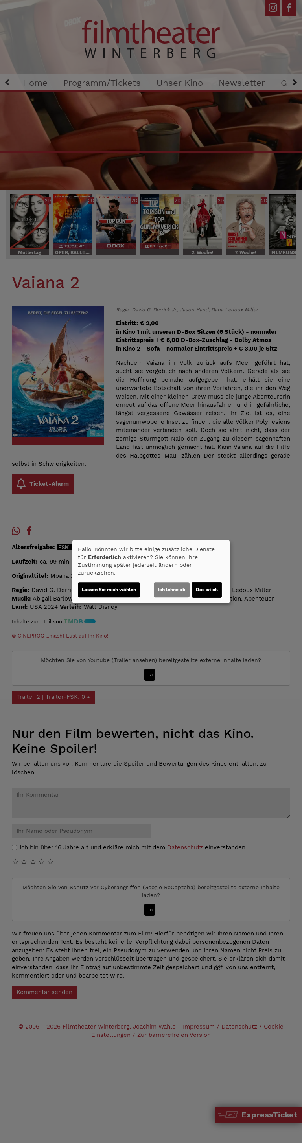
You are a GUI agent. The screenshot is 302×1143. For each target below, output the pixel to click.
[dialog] (151, 571)
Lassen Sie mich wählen (109, 589)
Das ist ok (207, 589)
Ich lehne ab (172, 589)
